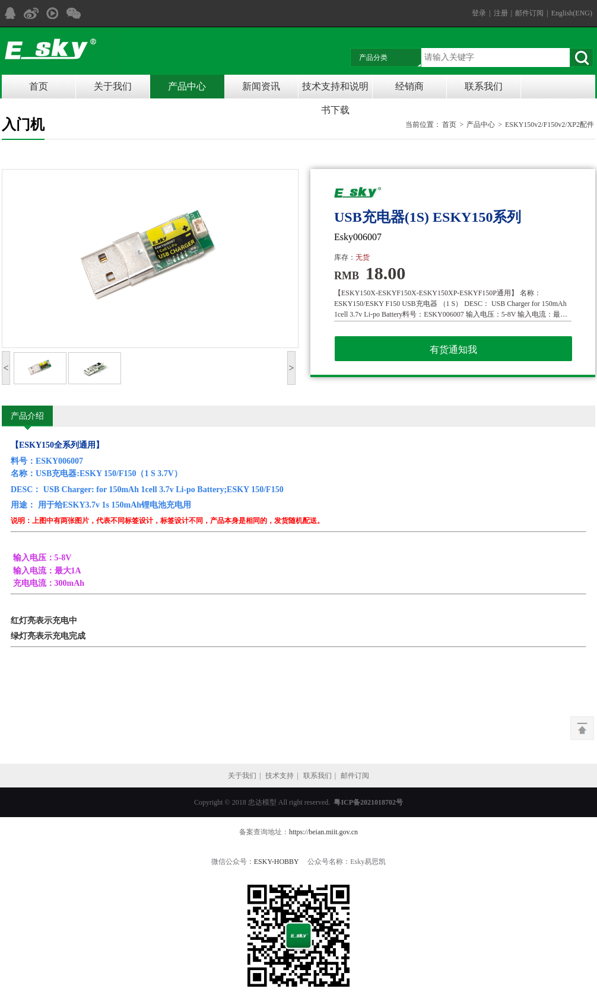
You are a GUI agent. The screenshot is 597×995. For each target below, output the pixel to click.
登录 (479, 13)
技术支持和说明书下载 (335, 89)
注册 (501, 13)
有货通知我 (453, 350)
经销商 (409, 86)
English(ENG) (571, 13)
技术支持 (279, 775)
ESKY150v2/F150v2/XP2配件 (549, 124)
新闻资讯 (261, 86)
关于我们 (113, 86)
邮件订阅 (529, 13)
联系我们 (484, 86)
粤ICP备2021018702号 (368, 802)
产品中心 (187, 86)
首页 (38, 86)
